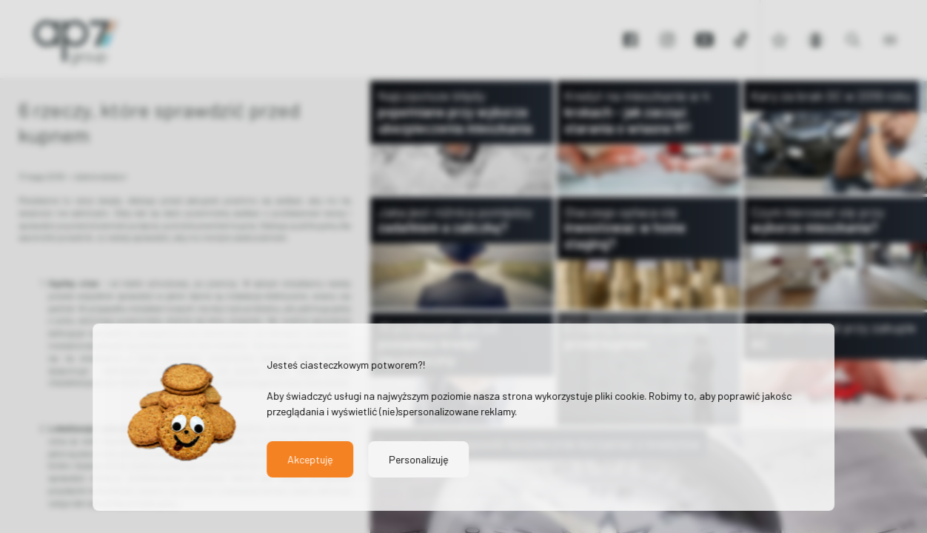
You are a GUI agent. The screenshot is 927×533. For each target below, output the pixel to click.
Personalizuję (418, 459)
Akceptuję (309, 459)
